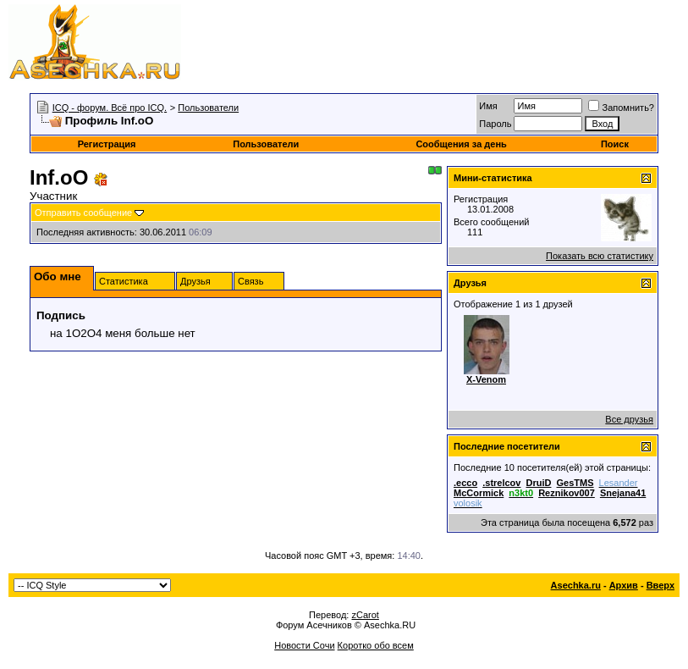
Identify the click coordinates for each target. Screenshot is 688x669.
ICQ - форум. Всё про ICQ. (109, 107)
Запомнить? (621, 107)
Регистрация (107, 144)
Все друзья (629, 419)
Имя (488, 106)
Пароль (495, 124)
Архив (623, 585)
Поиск (615, 144)
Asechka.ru (576, 585)
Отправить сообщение (83, 212)
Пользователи (208, 107)
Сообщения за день (461, 144)
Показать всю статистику (599, 256)
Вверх (660, 585)
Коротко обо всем (376, 645)
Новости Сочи (304, 645)
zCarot (364, 615)
